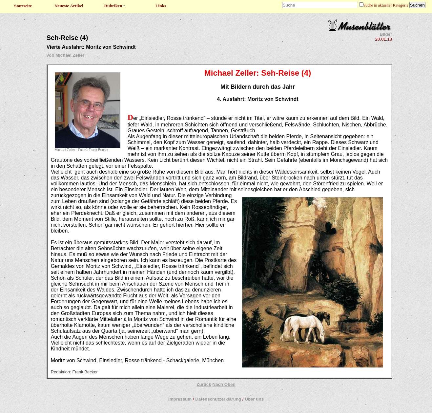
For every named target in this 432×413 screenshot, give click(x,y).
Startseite (23, 5)
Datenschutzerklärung (218, 399)
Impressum (180, 399)
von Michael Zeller (66, 55)
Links (160, 5)
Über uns (254, 399)
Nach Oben (223, 384)
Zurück (203, 384)
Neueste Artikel (68, 5)
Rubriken (115, 5)
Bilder (386, 34)
